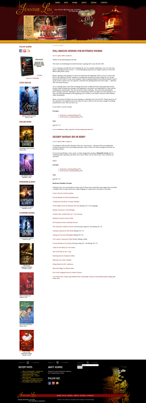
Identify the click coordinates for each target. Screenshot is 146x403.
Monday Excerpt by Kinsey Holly (63, 218)
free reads (95, 276)
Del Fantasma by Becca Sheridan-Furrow (65, 222)
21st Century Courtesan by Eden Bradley (65, 239)
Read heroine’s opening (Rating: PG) (71, 117)
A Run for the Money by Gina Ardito (64, 247)
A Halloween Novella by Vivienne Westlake (66, 201)
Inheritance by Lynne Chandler (62, 260)
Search (79, 365)
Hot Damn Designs (89, 399)
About (84, 3)
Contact (104, 3)
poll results (87, 129)
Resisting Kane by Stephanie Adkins (64, 256)
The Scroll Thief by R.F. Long (62, 251)
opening (82, 129)
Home (57, 3)
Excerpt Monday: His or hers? (69, 137)
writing (66, 129)
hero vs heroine (76, 129)
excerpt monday (84, 276)
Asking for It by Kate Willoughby (63, 235)
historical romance (103, 276)
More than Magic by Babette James (63, 268)
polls (114, 276)
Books (74, 3)
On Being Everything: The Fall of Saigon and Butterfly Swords (31, 373)
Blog (66, 3)
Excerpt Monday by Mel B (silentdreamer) (65, 197)
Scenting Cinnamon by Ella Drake (63, 231)
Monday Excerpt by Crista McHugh (63, 210)
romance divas (56, 278)
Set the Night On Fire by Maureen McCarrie (66, 206)
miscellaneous (60, 129)
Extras (93, 3)
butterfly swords (76, 276)
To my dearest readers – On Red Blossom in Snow (30, 376)
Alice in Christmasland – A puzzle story (32, 371)
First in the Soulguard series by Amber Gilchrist (67, 272)
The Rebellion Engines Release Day (31, 382)
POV (92, 129)
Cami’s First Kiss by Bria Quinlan (63, 193)
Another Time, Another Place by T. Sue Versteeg (67, 214)
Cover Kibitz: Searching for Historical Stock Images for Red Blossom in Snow (32, 379)
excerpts (91, 276)
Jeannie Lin (69, 55)
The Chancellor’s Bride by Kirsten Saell (65, 226)
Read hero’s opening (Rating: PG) (70, 115)
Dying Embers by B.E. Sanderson (63, 264)
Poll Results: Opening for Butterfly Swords (77, 51)
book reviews (60, 276)
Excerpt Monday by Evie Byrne (62, 243)
